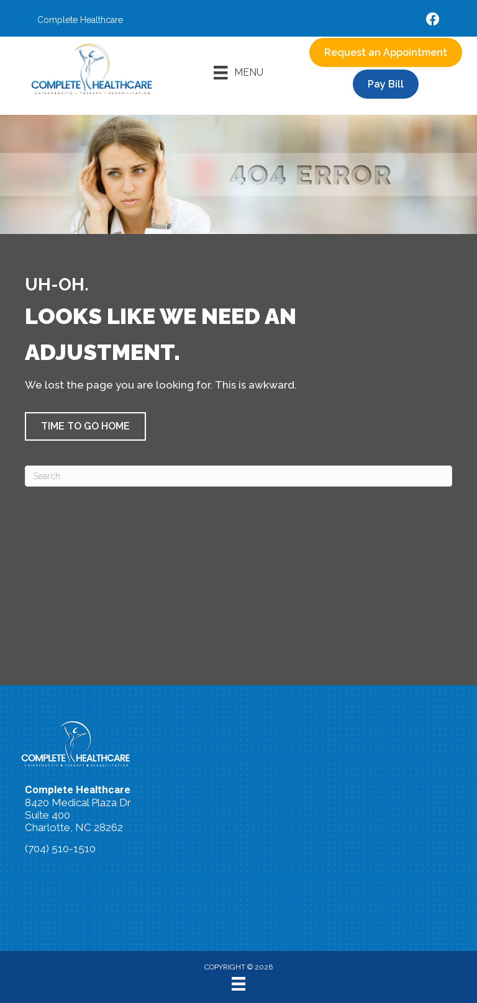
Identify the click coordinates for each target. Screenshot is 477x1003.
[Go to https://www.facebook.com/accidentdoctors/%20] (433, 20)
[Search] (238, 476)
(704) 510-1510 (60, 848)
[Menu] (238, 73)
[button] (85, 426)
